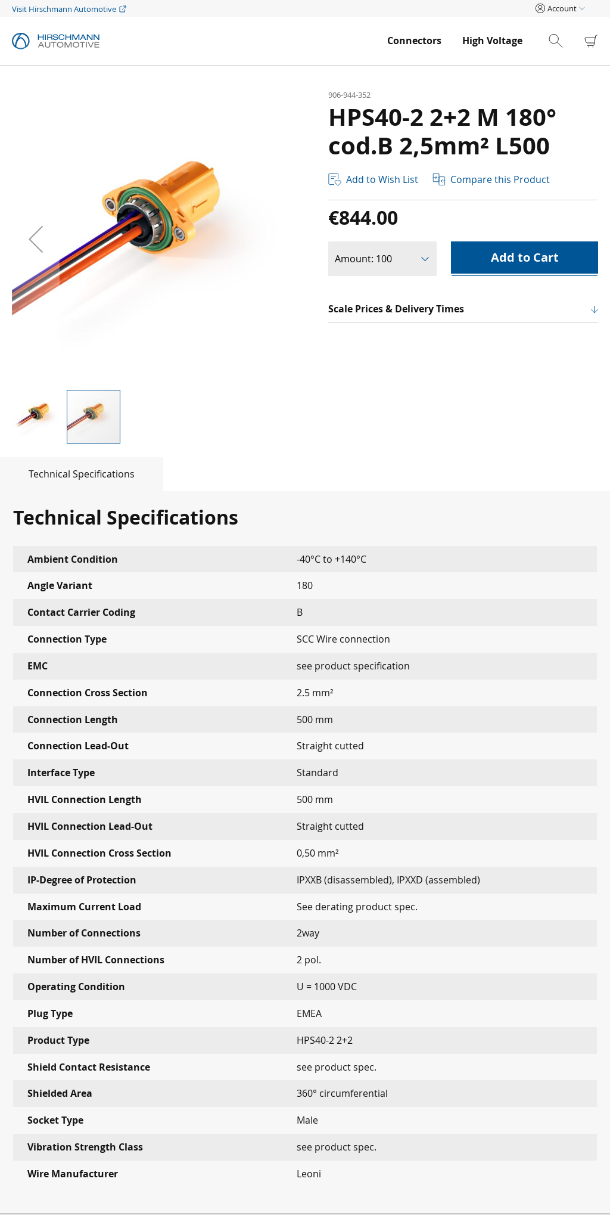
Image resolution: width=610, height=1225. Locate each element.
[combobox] (566, 41)
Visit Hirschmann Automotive (64, 9)
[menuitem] (414, 41)
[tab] (81, 474)
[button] (36, 239)
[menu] (454, 41)
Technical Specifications (82, 473)
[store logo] (193, 41)
